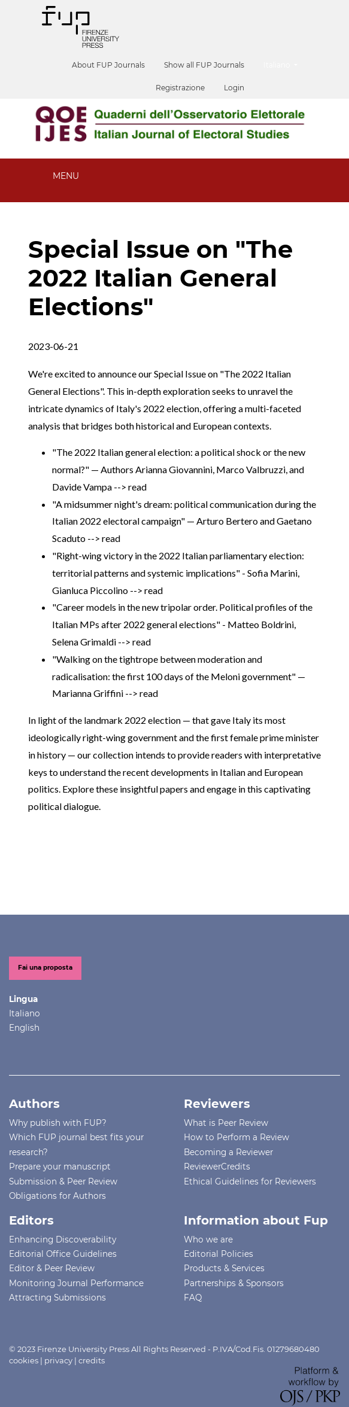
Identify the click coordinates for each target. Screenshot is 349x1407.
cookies (23, 1360)
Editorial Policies (218, 1254)
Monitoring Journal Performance (76, 1283)
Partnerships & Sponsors (234, 1283)
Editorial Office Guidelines (63, 1254)
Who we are (208, 1239)
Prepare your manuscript (60, 1166)
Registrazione (180, 87)
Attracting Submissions (57, 1297)
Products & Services (224, 1268)
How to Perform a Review (236, 1137)
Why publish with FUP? (58, 1123)
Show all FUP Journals (204, 64)
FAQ (193, 1297)
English (24, 1028)
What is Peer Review (226, 1123)
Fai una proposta (45, 968)
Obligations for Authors (57, 1196)
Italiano (285, 63)
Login (234, 87)
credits (91, 1360)
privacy (58, 1360)
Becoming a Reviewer (228, 1152)
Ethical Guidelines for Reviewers (250, 1181)
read (137, 486)
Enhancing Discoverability (62, 1239)
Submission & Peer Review (63, 1181)
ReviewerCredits (217, 1166)
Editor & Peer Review (52, 1268)
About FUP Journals (108, 64)
